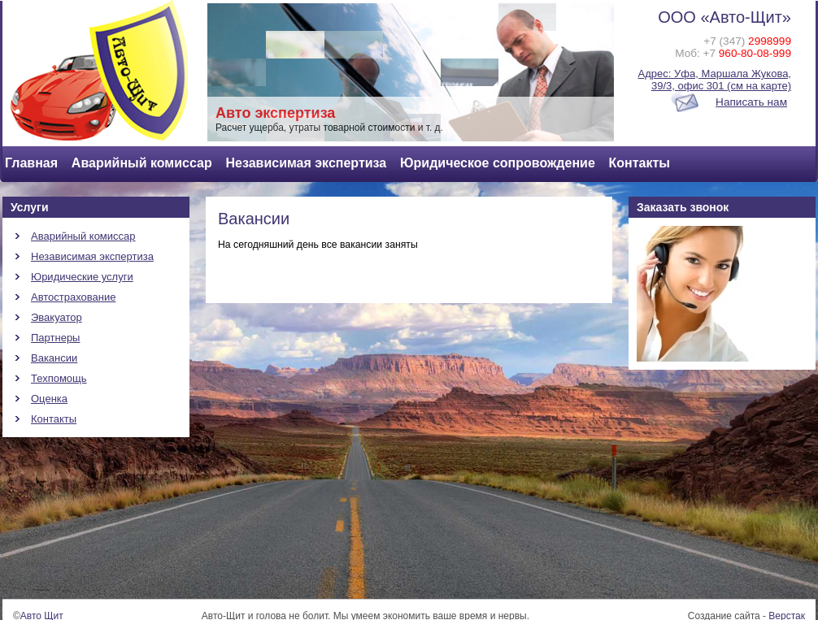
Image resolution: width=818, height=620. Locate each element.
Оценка (49, 398)
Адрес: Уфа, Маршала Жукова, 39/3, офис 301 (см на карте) (714, 79)
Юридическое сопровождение (497, 163)
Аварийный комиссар (142, 163)
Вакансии (54, 358)
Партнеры (55, 338)
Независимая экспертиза (305, 163)
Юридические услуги (82, 277)
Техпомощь (59, 378)
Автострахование (73, 297)
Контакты (639, 163)
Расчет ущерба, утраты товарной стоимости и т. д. (329, 127)
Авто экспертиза (275, 113)
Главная (31, 163)
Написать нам (751, 102)
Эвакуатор (56, 317)
